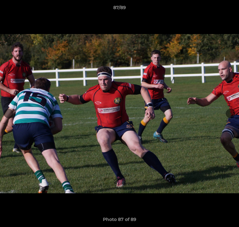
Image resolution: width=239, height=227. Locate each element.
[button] (231, 9)
